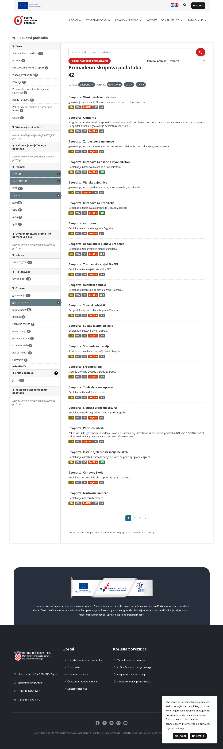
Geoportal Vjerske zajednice (87, 182)
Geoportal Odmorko (82, 118)
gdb (101, 107)
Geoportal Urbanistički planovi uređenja (96, 244)
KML (78, 107)
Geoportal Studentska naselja (89, 346)
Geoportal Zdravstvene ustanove (91, 141)
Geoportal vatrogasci (83, 223)
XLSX (102, 172)
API (118, 532)
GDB (102, 254)
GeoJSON (87, 107)
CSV (71, 107)
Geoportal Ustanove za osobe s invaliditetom (99, 162)
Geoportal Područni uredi (86, 428)
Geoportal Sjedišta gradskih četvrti (92, 408)
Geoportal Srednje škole (85, 367)
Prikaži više (19, 366)
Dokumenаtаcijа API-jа (142, 532)
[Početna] (13, 38)
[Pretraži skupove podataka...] (132, 52)
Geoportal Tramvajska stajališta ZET (93, 264)
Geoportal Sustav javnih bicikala (90, 326)
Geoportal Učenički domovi (87, 285)
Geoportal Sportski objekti (86, 305)
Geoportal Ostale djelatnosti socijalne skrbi (98, 452)
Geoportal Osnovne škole (85, 472)
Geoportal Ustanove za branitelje (91, 203)
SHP (95, 107)
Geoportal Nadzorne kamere (88, 493)
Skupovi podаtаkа (34, 38)
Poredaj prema (156, 61)
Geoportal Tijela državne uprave (90, 387)
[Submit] (200, 52)
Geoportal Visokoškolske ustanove (92, 97)
